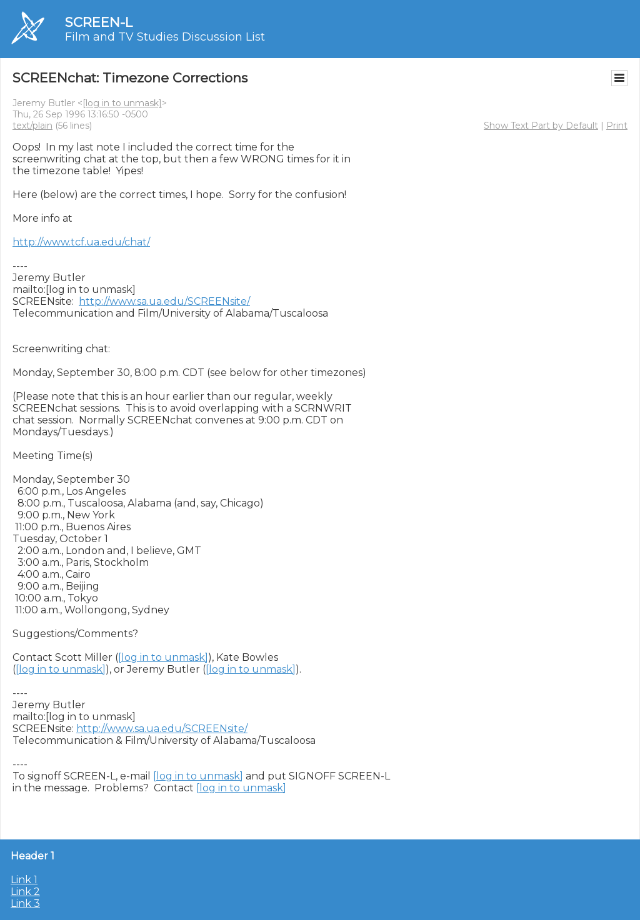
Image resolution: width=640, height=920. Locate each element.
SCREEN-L (98, 22)
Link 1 (24, 880)
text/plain (32, 125)
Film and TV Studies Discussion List (165, 37)
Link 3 (25, 903)
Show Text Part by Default (541, 125)
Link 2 (25, 892)
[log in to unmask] (122, 103)
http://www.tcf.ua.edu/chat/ (81, 242)
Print (617, 125)
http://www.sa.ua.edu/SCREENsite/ (164, 301)
